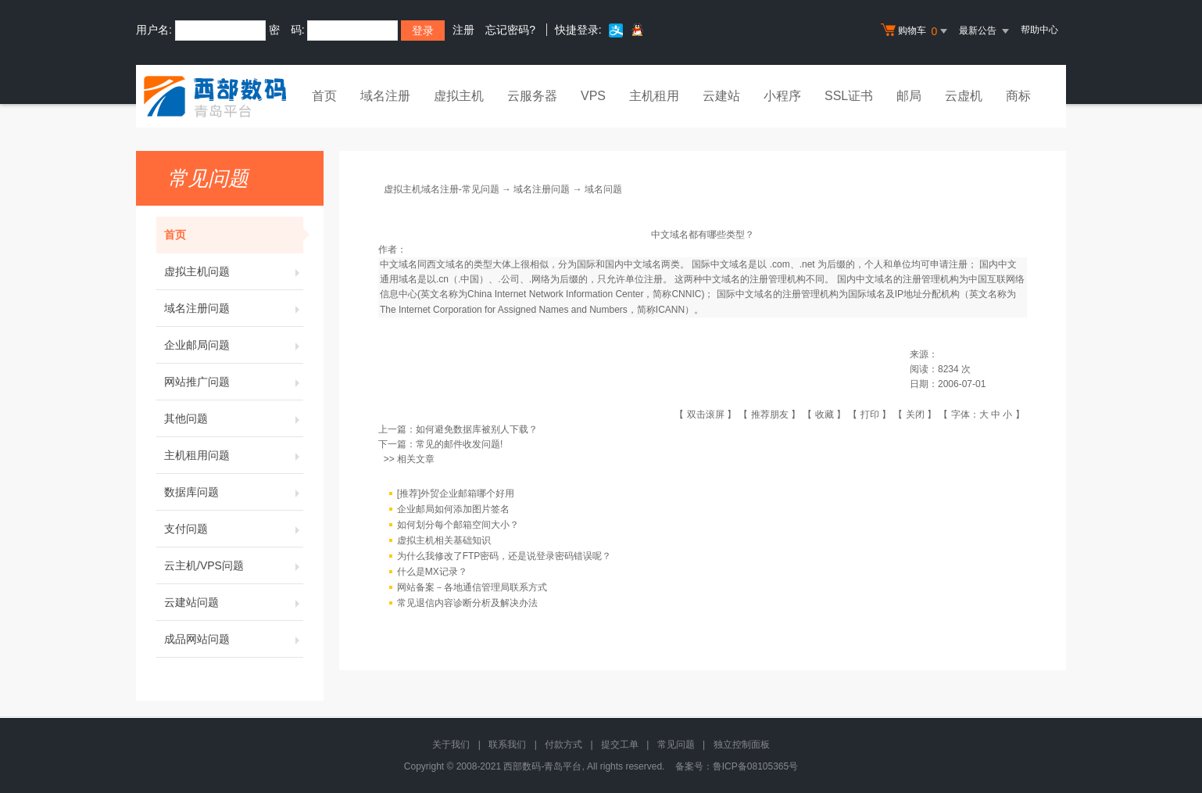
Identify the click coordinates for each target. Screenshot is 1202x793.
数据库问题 (233, 492)
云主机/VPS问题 (233, 565)
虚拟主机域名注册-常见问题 (441, 189)
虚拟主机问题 (233, 271)
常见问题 (676, 744)
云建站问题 (233, 602)
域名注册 (385, 95)
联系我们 (507, 744)
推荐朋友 (770, 414)
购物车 (916, 31)
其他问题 (233, 418)
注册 (463, 29)
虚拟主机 (459, 95)
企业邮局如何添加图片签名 (453, 509)
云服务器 (532, 95)
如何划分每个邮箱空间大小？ (458, 524)
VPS (593, 95)
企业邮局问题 (233, 345)
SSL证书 (849, 95)
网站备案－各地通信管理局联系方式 (472, 587)
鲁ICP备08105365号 (755, 766)
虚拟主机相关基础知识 (444, 540)
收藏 (824, 414)
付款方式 (563, 744)
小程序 (782, 95)
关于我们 (451, 744)
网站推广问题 (233, 381)
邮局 (908, 95)
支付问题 (233, 528)
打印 (869, 414)
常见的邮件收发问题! (459, 444)
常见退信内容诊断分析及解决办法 (467, 602)
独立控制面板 (742, 744)
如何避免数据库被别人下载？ (477, 429)
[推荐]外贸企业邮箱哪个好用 (456, 493)
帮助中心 (1039, 29)
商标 (1018, 95)
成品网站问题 (233, 639)
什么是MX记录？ (432, 571)
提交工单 (620, 744)
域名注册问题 (233, 308)
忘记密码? (510, 29)
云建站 (721, 95)
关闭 (915, 414)
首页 (324, 95)
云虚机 (963, 95)
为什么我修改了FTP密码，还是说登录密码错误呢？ (504, 556)
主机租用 (654, 95)
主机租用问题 (233, 455)
